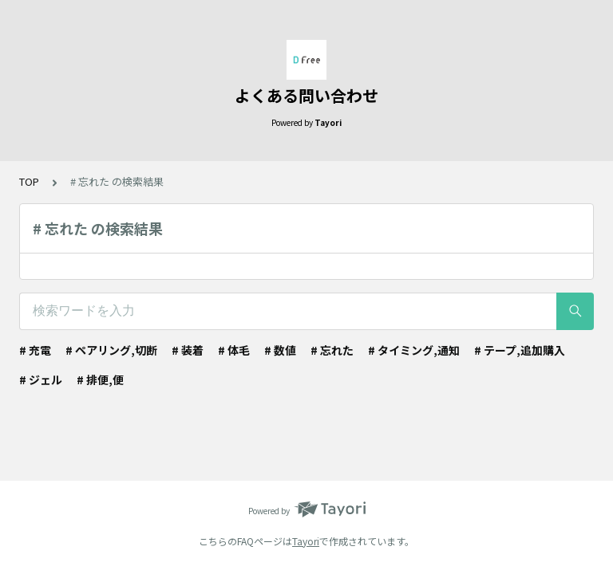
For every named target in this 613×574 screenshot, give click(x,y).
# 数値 (280, 350)
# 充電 (35, 350)
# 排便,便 (100, 379)
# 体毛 (234, 350)
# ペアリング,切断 (111, 350)
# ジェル (40, 379)
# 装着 (188, 350)
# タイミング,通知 (414, 350)
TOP (29, 181)
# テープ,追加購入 (519, 350)
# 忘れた (332, 350)
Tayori (305, 541)
